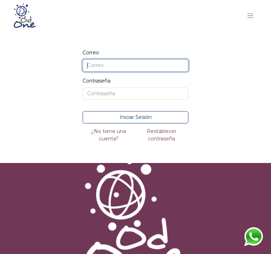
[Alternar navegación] (250, 16)
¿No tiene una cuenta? (108, 135)
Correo (91, 52)
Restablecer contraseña (161, 135)
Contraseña (96, 81)
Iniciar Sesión (136, 117)
